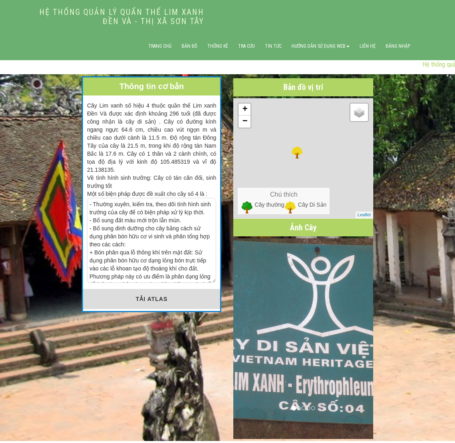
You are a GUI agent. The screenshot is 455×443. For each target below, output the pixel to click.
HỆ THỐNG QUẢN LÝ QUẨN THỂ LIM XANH (121, 16)
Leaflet (364, 214)
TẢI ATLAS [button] (152, 299)
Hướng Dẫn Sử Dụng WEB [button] (320, 46)
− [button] (244, 122)
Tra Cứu (246, 46)
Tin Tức (273, 46)
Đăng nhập (398, 46)
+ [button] (244, 110)
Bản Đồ (189, 46)
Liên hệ (368, 46)
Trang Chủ (160, 46)
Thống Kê (217, 46)
